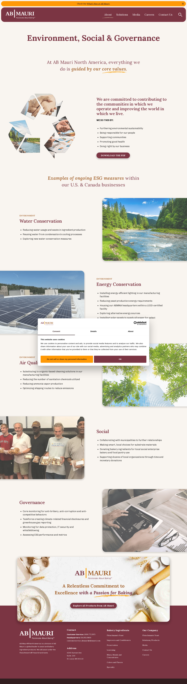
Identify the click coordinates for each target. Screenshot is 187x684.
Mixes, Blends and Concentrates (114, 656)
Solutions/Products (151, 640)
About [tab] (130, 331)
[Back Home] (20, 15)
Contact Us (165, 14)
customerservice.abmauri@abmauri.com (83, 641)
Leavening (111, 650)
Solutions (122, 14)
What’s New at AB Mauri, (98, 3)
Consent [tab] (56, 331)
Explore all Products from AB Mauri (93, 616)
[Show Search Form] (180, 14)
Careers (149, 14)
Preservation (112, 645)
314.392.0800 (86, 638)
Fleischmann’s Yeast (115, 635)
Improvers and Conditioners (119, 640)
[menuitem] (108, 15)
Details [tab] (93, 331)
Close (183, 3)
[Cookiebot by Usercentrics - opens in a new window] (135, 323)
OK (120, 359)
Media (136, 14)
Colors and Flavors (115, 662)
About (108, 14)
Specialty (110, 667)
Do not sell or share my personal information (67, 359)
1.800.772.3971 (89, 634)
